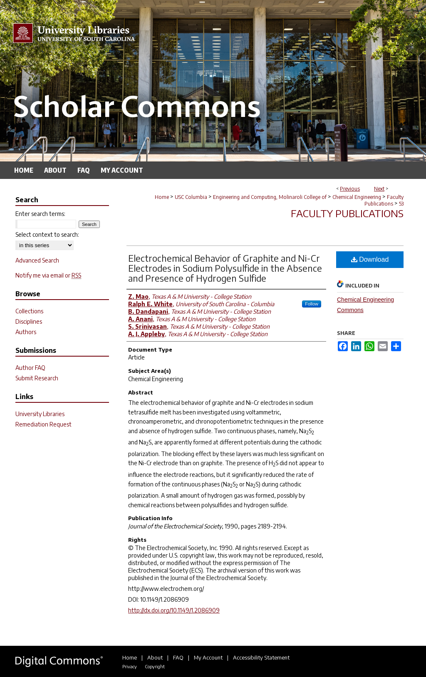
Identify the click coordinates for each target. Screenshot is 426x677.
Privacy (129, 666)
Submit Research (36, 378)
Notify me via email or (48, 275)
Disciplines (28, 321)
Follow (311, 303)
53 (401, 204)
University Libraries (39, 413)
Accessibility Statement (261, 657)
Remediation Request (43, 424)
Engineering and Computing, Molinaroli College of (270, 197)
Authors (25, 331)
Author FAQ (30, 367)
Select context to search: (47, 234)
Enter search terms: (40, 213)
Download (370, 259)
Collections (29, 311)
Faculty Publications (384, 200)
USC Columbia (191, 197)
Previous (350, 189)
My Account (208, 657)
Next (379, 189)
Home (162, 197)
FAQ (178, 657)
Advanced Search (37, 260)
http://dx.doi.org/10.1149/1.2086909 (174, 610)
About (155, 657)
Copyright (155, 666)
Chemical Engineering (356, 197)
